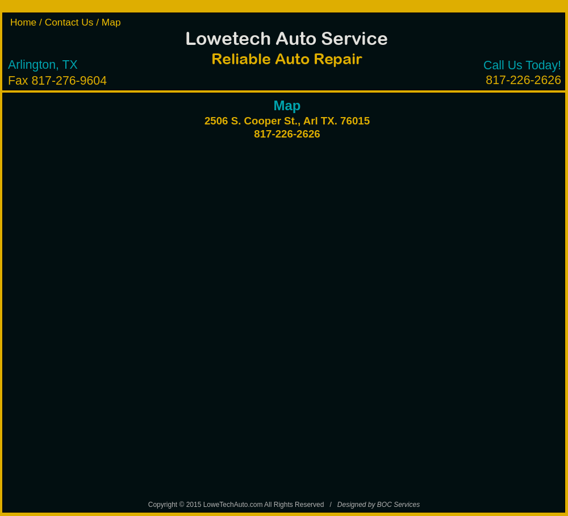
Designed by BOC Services (378, 505)
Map (111, 22)
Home (24, 22)
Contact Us (71, 22)
